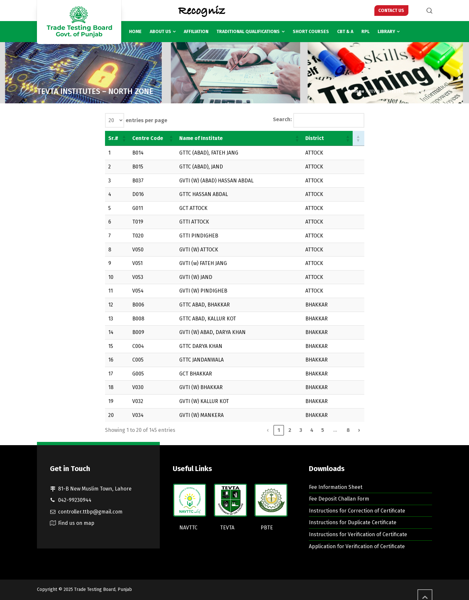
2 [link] (289, 430)
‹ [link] (268, 430)
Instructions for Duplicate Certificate (352, 522)
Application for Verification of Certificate (357, 546)
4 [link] (311, 430)
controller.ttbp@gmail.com (90, 512)
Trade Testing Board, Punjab (103, 589)
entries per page (146, 120)
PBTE (267, 528)
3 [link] (300, 430)
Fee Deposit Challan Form (339, 499)
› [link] (359, 430)
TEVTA (227, 528)
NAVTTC (188, 528)
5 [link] (322, 430)
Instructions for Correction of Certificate (357, 511)
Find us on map (76, 523)
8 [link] (348, 430)
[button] (124, 138)
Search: (282, 119)
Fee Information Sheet (335, 487)
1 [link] (278, 430)
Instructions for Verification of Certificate (358, 534)
